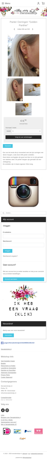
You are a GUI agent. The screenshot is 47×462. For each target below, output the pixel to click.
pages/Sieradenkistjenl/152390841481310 (17, 343)
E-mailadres (7, 232)
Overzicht (8, 146)
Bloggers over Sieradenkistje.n (10, 417)
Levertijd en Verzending (8, 368)
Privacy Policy (5, 375)
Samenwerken (5, 422)
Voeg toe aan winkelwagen (23, 137)
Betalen (3, 363)
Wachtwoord (7, 241)
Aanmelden (8, 335)
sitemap (24, 453)
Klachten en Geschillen (8, 370)
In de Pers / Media (7, 420)
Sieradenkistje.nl (6, 349)
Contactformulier (6, 397)
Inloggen (7, 251)
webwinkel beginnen (37, 453)
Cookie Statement (6, 377)
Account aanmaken (11, 279)
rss (29, 453)
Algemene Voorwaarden (8, 372)
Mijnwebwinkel (27, 457)
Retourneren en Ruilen (8, 366)
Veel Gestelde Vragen (8, 361)
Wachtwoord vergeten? (10, 256)
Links (2, 415)
